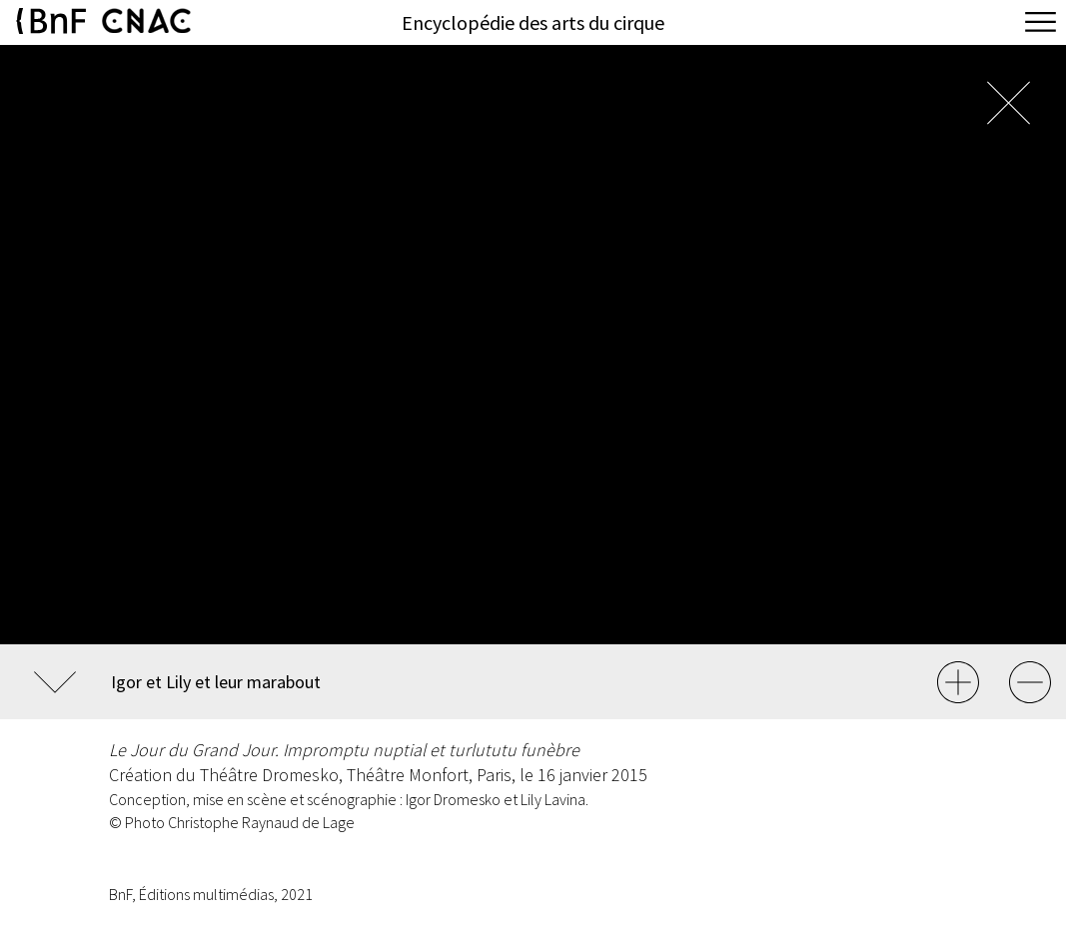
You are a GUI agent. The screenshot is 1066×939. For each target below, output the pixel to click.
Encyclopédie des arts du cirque (533, 22)
